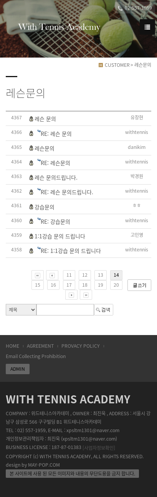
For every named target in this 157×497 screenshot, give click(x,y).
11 (69, 274)
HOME (12, 345)
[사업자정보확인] (99, 447)
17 (69, 284)
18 (85, 284)
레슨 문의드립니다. (56, 177)
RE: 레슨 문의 (56, 133)
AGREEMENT (40, 345)
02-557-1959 (135, 8)
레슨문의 (45, 148)
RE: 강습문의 (55, 221)
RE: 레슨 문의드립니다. (67, 192)
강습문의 (45, 207)
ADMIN (17, 368)
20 (116, 284)
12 (85, 274)
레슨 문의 (45, 118)
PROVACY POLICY (80, 345)
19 (100, 284)
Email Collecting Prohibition (36, 356)
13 (100, 274)
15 (37, 284)
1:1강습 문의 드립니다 (60, 236)
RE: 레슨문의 (55, 163)
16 (53, 284)
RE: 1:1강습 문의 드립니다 (71, 250)
